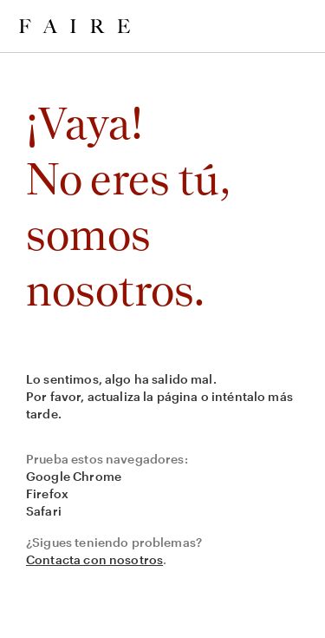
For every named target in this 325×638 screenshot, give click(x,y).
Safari (44, 510)
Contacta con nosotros (94, 559)
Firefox (47, 493)
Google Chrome (73, 476)
